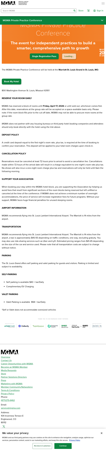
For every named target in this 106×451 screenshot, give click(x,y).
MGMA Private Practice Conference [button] (22, 20)
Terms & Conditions (10, 390)
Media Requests (8, 370)
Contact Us (6, 360)
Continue (63, 448)
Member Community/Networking (17, 387)
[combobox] (37, 11)
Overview (5, 357)
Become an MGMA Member (14, 367)
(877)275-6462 (8, 400)
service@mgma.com (10, 408)
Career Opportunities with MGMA (17, 363)
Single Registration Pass (44, 56)
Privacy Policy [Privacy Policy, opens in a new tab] (74, 442)
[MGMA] (15, 3)
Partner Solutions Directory (14, 377)
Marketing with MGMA (11, 383)
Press (3, 380)
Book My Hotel (11, 81)
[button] (88, 10)
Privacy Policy (7, 393)
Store (3, 373)
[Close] (102, 435)
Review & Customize (42, 448)
